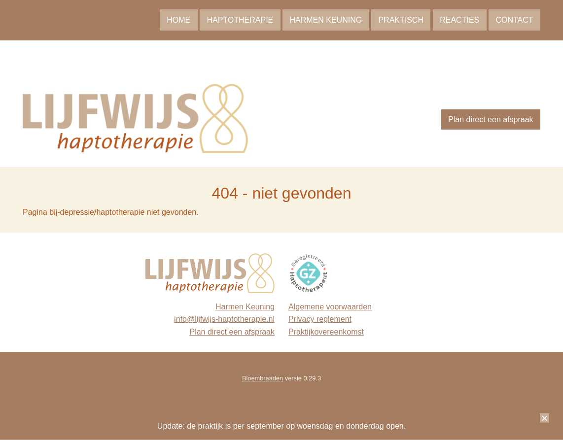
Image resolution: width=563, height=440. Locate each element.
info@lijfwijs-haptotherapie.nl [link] (224, 319)
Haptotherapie (240, 20)
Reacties (459, 20)
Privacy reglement (320, 319)
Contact (514, 20)
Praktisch (400, 20)
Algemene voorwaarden (330, 307)
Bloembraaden (262, 378)
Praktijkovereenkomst (326, 332)
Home (178, 20)
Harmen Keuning (325, 20)
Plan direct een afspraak (490, 119)
